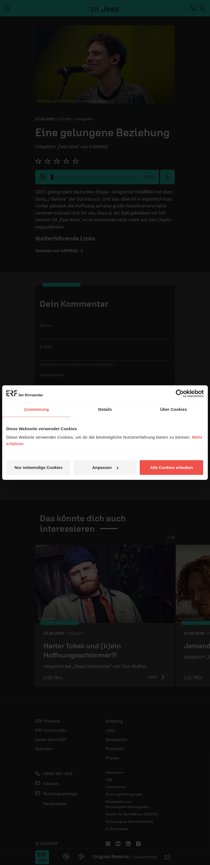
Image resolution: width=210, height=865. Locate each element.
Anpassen (105, 467)
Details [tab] (105, 409)
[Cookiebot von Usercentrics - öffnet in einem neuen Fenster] (180, 393)
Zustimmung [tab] (36, 409)
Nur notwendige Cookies (38, 467)
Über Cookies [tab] (173, 409)
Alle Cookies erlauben (171, 467)
